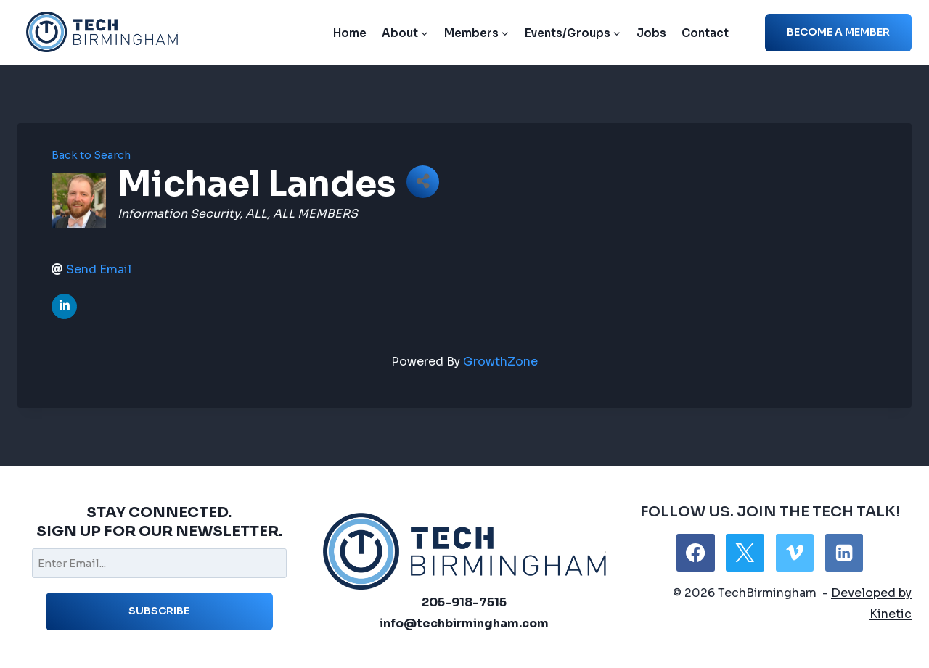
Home (350, 33)
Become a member (838, 31)
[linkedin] (64, 306)
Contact (705, 33)
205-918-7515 (464, 602)
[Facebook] (695, 553)
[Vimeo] (795, 553)
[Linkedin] (844, 553)
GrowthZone (500, 361)
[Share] (422, 181)
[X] (745, 553)
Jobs (651, 33)
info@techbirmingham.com (464, 623)
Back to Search (91, 155)
